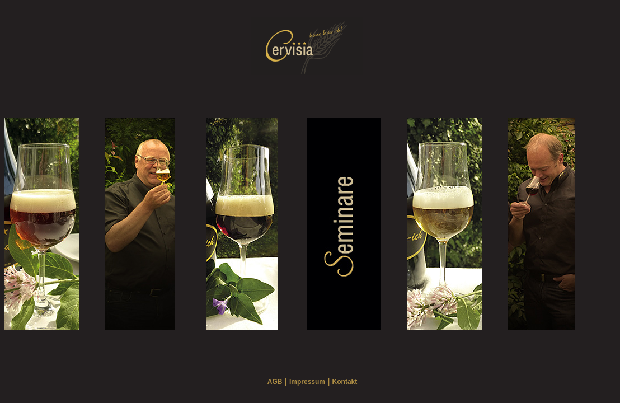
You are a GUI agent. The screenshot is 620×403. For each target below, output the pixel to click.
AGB (275, 382)
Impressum (307, 382)
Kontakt (345, 382)
